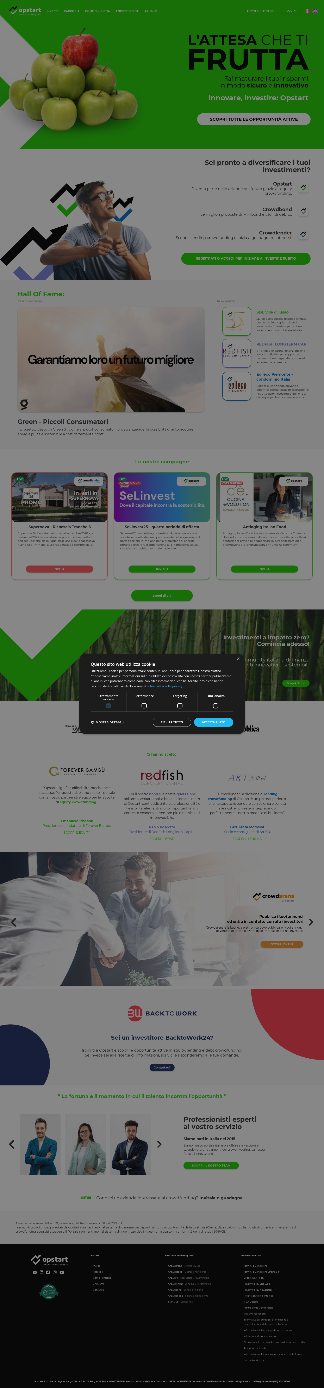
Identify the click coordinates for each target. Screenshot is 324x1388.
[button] (107, 722)
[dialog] (162, 694)
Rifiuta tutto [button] (171, 722)
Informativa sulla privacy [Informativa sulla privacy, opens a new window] (164, 686)
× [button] (237, 658)
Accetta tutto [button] (213, 722)
